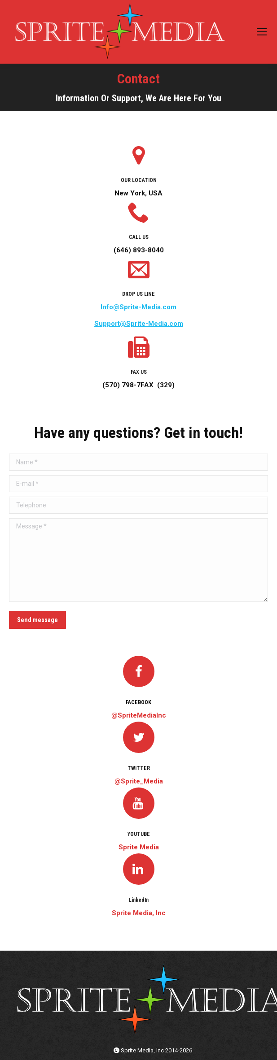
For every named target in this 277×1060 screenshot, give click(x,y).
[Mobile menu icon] (261, 32)
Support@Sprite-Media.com (138, 324)
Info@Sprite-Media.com (138, 307)
